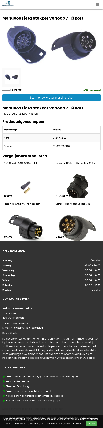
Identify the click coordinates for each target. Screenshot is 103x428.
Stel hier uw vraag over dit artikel (51, 97)
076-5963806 (21, 323)
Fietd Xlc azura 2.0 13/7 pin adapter (22, 203)
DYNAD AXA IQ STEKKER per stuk (20, 163)
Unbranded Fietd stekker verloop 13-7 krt (75, 163)
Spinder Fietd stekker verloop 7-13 (72, 203)
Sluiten (91, 423)
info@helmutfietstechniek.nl (27, 327)
